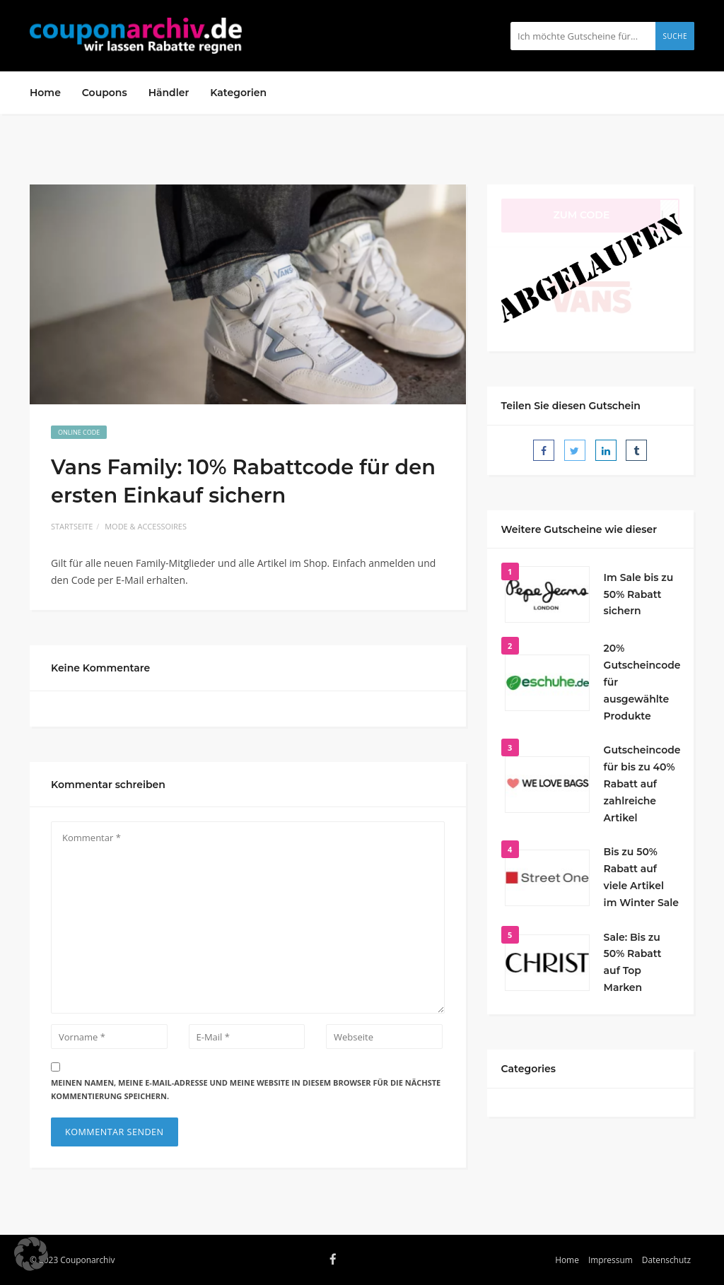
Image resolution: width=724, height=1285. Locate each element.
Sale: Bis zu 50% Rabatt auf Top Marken (633, 962)
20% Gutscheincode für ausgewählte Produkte (642, 682)
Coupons (104, 92)
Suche (674, 36)
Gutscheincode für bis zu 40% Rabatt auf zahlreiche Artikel (642, 783)
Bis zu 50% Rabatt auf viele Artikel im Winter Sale (641, 876)
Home (45, 92)
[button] (31, 1254)
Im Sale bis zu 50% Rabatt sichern (639, 594)
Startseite (72, 526)
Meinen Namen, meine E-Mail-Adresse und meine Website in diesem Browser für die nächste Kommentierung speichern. (245, 1089)
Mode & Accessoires (146, 526)
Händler (168, 92)
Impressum (610, 1259)
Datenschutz (666, 1259)
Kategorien (238, 92)
